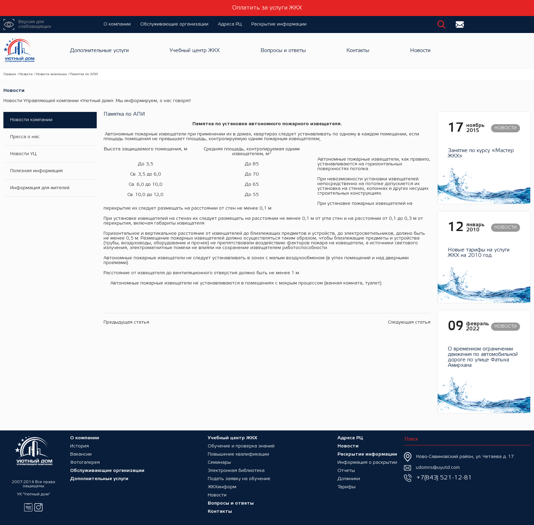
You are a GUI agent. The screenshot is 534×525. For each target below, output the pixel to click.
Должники (348, 479)
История (79, 446)
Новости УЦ (23, 154)
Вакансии (81, 454)
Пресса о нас (25, 137)
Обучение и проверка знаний (241, 446)
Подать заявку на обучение (239, 479)
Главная (9, 74)
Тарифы (346, 487)
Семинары (219, 462)
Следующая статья (409, 322)
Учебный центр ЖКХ (195, 50)
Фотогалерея (85, 462)
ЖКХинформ (222, 487)
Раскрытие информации (279, 24)
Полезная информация (36, 171)
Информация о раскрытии (367, 462)
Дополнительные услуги (99, 50)
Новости (420, 50)
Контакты (357, 50)
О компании (117, 24)
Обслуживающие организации (174, 24)
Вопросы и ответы (283, 50)
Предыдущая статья (126, 322)
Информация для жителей (39, 188)
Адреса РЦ (230, 24)
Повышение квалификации (238, 454)
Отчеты (346, 471)
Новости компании (51, 74)
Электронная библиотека (236, 471)
